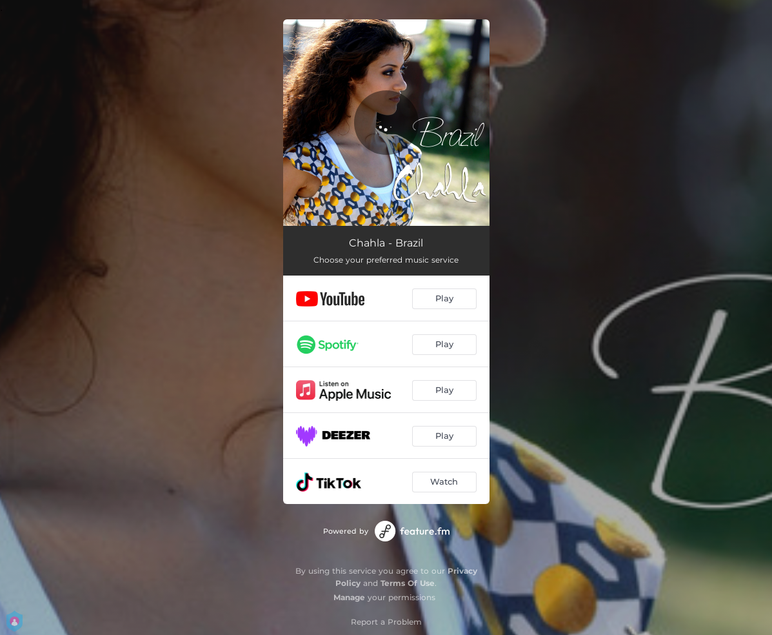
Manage (349, 597)
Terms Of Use (408, 583)
